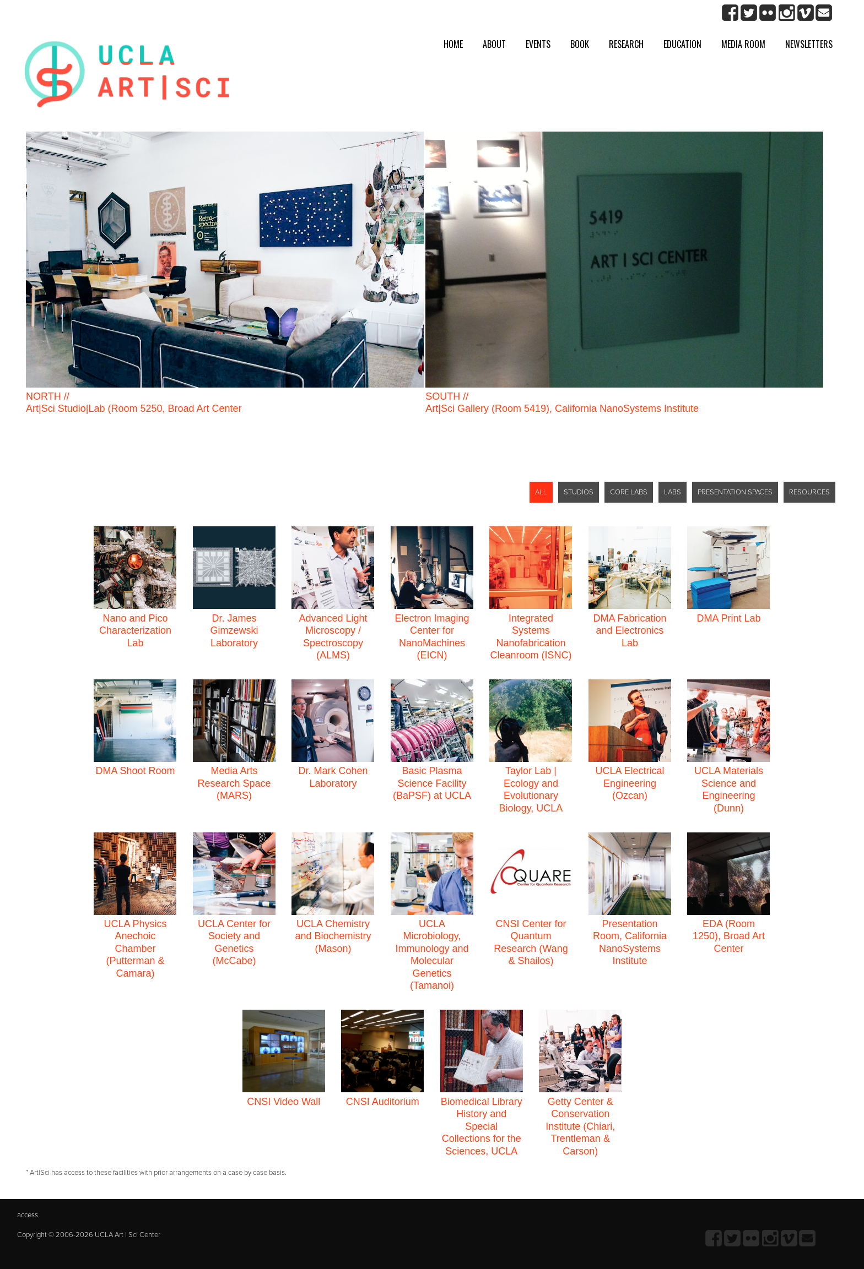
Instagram (786, 12)
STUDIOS (578, 492)
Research (626, 44)
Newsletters (809, 44)
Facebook (730, 12)
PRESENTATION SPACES (735, 492)
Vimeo (805, 12)
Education (682, 44)
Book (579, 44)
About (494, 44)
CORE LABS (628, 492)
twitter (749, 12)
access (27, 1215)
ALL (541, 492)
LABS (672, 492)
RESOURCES (809, 492)
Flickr (767, 12)
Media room (743, 44)
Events (538, 44)
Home (453, 44)
